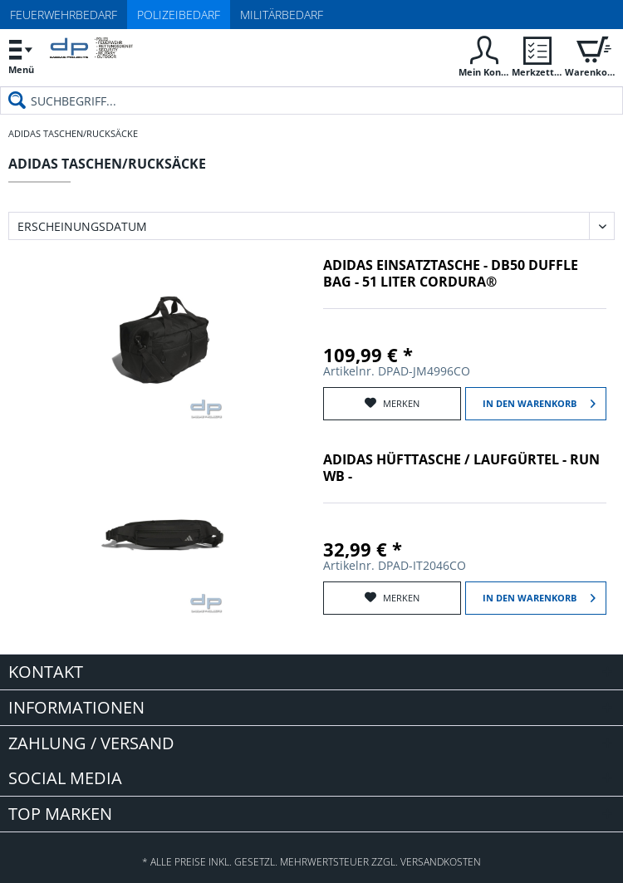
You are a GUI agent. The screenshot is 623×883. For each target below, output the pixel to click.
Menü (21, 54)
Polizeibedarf (178, 14)
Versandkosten (440, 862)
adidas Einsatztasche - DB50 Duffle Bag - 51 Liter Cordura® (450, 274)
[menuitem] (21, 56)
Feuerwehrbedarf (63, 14)
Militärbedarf (281, 14)
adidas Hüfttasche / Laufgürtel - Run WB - (461, 468)
